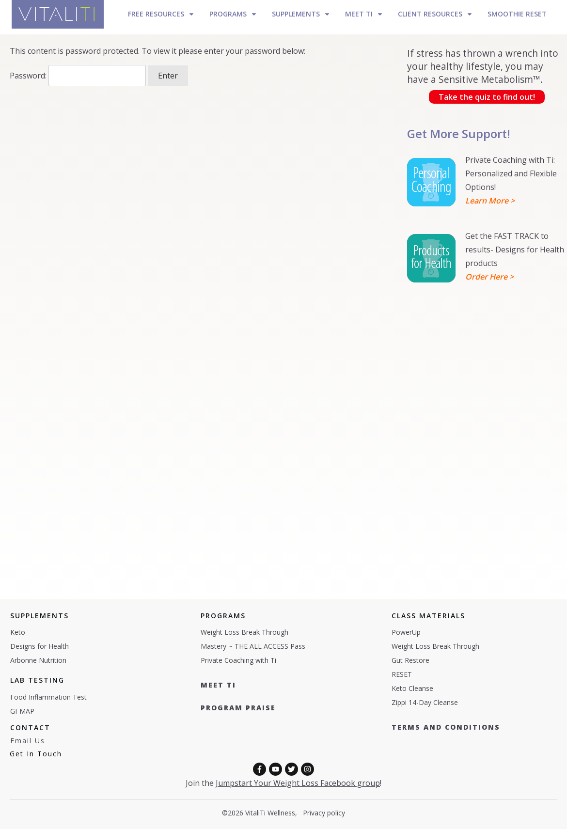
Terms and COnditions (446, 727)
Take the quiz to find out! (487, 97)
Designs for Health (39, 646)
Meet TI (218, 684)
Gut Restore (410, 660)
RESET (402, 674)
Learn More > (490, 200)
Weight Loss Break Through (244, 632)
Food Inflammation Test (48, 697)
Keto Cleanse (412, 688)
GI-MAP (22, 711)
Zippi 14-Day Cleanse (425, 702)
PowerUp (406, 632)
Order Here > (489, 276)
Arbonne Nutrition (38, 660)
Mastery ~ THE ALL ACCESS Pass (253, 646)
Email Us (27, 740)
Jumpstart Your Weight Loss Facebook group (298, 783)
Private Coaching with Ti (238, 660)
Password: (78, 75)
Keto (17, 632)
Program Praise (238, 707)
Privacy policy (324, 812)
